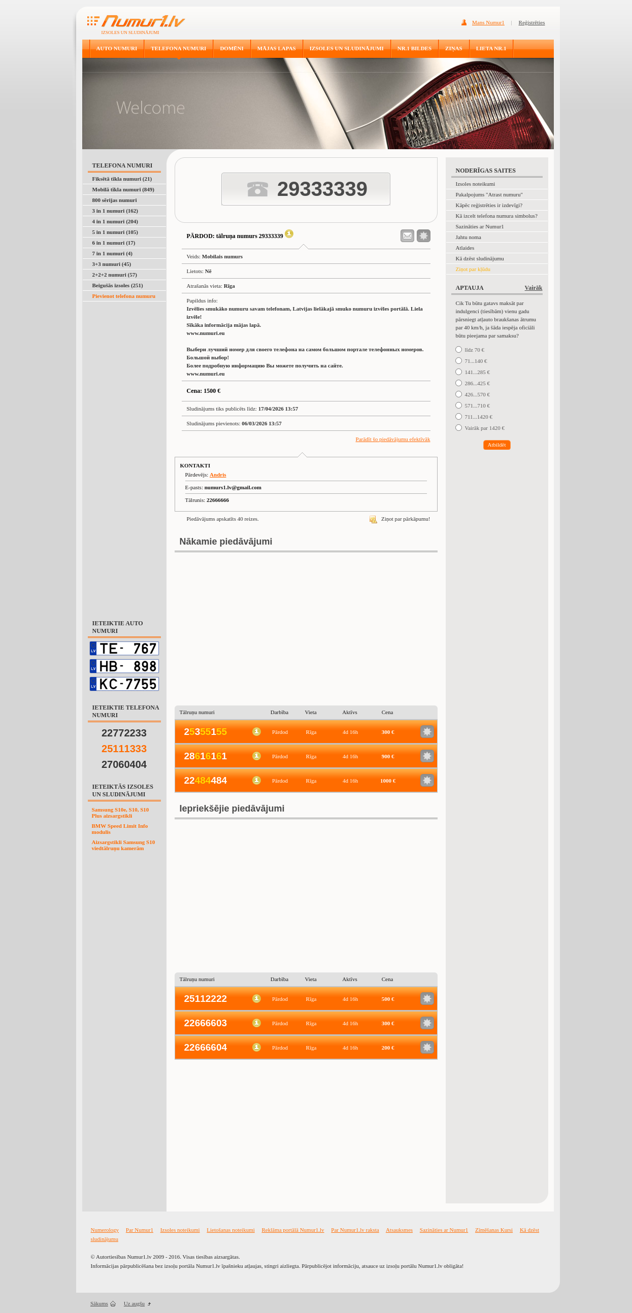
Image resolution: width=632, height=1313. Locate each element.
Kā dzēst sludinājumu (480, 258)
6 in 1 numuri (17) (114, 243)
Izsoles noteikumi (475, 184)
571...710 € (477, 405)
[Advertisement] (124, 454)
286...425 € (477, 383)
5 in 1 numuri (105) (115, 232)
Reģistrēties (532, 22)
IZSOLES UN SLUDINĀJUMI (347, 48)
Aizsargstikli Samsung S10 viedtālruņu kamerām (123, 845)
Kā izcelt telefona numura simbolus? (497, 216)
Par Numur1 (139, 1230)
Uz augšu (134, 1303)
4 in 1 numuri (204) (115, 221)
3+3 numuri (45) (111, 264)
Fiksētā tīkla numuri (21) (122, 179)
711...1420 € (479, 417)
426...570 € (477, 394)
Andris (218, 475)
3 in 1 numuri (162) (115, 211)
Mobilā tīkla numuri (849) (123, 189)
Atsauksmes (399, 1230)
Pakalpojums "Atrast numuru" (489, 194)
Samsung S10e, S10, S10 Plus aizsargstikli (120, 812)
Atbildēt (496, 445)
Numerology (105, 1230)
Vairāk (534, 287)
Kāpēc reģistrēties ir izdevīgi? (489, 205)
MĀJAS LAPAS (276, 48)
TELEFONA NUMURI (178, 48)
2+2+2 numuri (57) (114, 275)
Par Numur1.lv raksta (355, 1230)
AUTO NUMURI (117, 48)
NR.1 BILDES (414, 48)
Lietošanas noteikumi (230, 1230)
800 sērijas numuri (114, 200)
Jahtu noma (468, 237)
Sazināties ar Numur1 (480, 226)
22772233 (124, 732)
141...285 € (477, 372)
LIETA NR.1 (491, 48)
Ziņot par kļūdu (473, 269)
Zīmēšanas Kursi (494, 1230)
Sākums (99, 1303)
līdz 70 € (475, 350)
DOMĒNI (231, 48)
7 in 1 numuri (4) (112, 253)
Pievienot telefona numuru (124, 296)
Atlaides (465, 248)
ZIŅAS (453, 48)
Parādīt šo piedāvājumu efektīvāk (393, 439)
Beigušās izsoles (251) (117, 285)
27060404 (124, 764)
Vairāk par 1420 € (485, 428)
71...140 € (476, 361)
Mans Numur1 (488, 22)
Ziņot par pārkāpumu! (400, 519)
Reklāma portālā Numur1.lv (293, 1230)
